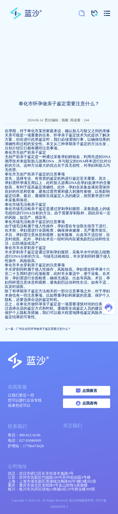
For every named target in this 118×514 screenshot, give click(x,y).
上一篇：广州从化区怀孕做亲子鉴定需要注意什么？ (38, 328)
